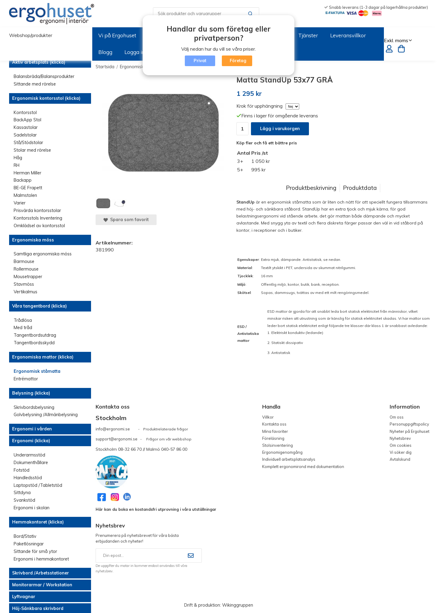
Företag (238, 60)
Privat (200, 60)
